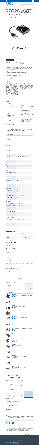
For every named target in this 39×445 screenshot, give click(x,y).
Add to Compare (8, 62)
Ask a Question (10, 285)
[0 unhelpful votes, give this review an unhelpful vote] (10, 250)
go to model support (29, 397)
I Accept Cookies (8, 442)
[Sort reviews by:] (16, 237)
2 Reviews (11, 56)
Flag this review (8, 252)
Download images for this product (12, 410)
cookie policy (20, 440)
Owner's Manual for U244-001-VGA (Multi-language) (14, 400)
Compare (16, 375)
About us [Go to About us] (7, 434)
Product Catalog (11, 6)
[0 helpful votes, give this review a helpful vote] (7, 250)
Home (6, 6)
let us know (30, 416)
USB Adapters (16, 6)
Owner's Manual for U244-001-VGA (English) (13, 401)
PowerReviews (17, 231)
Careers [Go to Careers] (7, 435)
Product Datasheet (9, 402)
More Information (15, 442)
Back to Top (19, 278)
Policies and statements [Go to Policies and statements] (18, 435)
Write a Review (31, 233)
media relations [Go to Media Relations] (17, 434)
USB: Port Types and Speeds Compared (12, 406)
